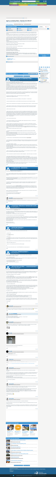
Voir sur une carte (44, 72)
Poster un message (27, 76)
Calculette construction (29, 475)
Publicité (39, 475)
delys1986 (9, 28)
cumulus (30, 276)
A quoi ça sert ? (41, 82)
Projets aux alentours (48, 72)
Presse (34, 475)
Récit (9, 24)
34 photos (30, 28)
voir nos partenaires (11, 471)
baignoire (30, 137)
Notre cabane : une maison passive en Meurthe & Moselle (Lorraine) (22, 450)
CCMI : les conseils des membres (18, 431)
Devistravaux (37, 3)
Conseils (22, 3)
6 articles (19, 28)
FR (40, 71)
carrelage (9, 234)
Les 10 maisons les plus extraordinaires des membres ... (25, 432)
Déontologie (37, 475)
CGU (32, 475)
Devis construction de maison (10, 431)
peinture (9, 237)
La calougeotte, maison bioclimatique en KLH (19, 443)
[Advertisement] (28, 11)
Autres (8, 59)
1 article (12, 58)
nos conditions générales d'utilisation (31, 363)
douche (28, 137)
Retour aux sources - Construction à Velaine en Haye (20, 453)
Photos (18, 3)
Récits (15, 3)
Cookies (45, 475)
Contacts (17, 475)
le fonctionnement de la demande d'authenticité (15, 363)
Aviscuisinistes (45, 3)
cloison (25, 126)
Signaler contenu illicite (20, 475)
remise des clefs (16, 209)
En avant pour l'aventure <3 (16, 446)
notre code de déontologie (22, 363)
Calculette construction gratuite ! (32, 432)
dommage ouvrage (10, 353)
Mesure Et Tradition (45, 78)
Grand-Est (42, 71)
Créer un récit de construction (18, 76)
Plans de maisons (33, 3)
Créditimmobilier (25, 3)
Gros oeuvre (9, 58)
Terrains (29, 3)
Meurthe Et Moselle (46, 71)
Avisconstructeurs (41, 3)
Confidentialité (42, 475)
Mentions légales (25, 475)
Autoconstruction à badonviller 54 (17, 460)
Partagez (30, 30)
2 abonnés (20, 30)
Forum (11, 3)
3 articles (11, 59)
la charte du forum (26, 363)
